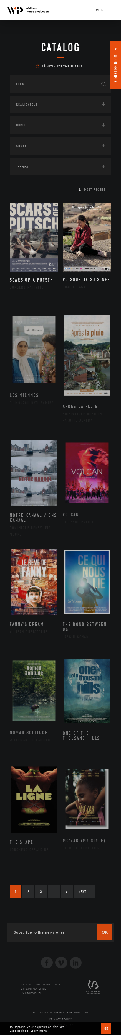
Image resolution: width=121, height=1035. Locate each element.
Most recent (95, 189)
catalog (60, 47)
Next (84, 892)
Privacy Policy (60, 1019)
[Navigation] (111, 10)
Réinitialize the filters (59, 66)
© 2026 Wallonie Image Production (60, 1012)
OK (106, 1028)
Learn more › (39, 1031)
